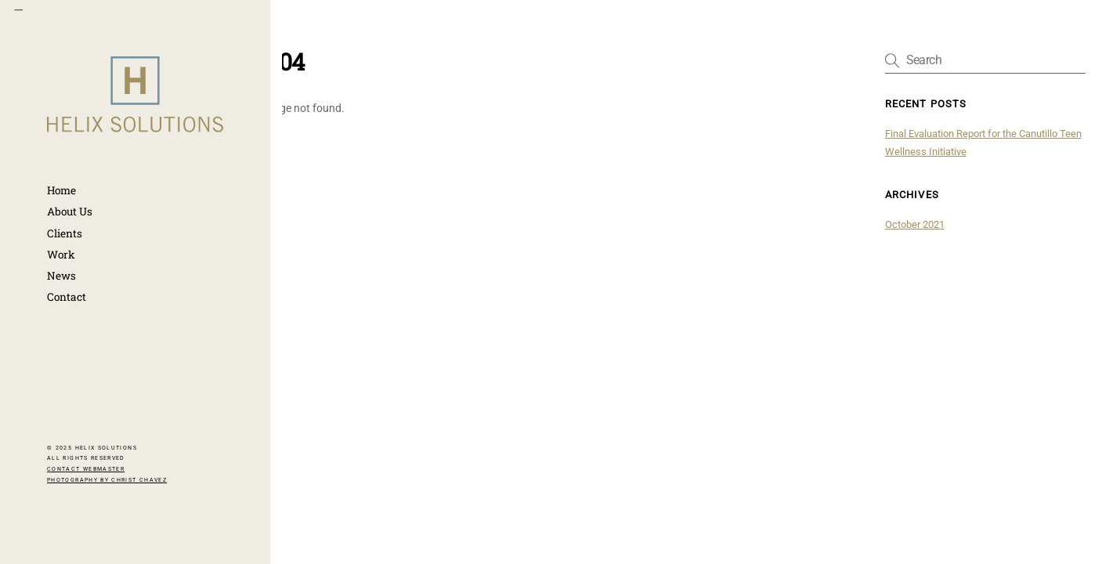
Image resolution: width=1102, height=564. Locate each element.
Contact (66, 297)
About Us (69, 211)
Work (61, 255)
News (61, 276)
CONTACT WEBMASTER (86, 469)
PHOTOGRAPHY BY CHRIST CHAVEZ (107, 480)
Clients (64, 233)
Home (61, 190)
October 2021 (915, 224)
